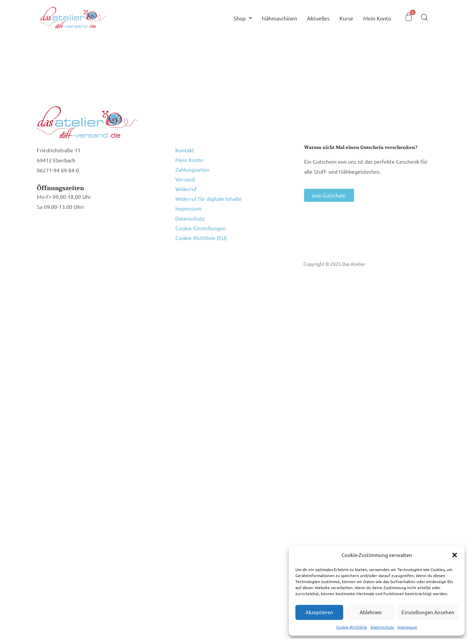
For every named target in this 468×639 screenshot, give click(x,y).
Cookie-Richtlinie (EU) (201, 228)
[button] (454, 555)
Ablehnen (371, 612)
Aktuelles (318, 18)
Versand (185, 175)
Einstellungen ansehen (427, 612)
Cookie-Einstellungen (200, 219)
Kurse (346, 18)
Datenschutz (382, 627)
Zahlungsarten (192, 167)
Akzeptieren (319, 612)
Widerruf (186, 184)
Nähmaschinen (279, 18)
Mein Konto (377, 18)
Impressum (407, 627)
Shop (242, 18)
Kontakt (184, 149)
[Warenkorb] (408, 16)
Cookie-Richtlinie (351, 627)
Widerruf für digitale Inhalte (208, 193)
